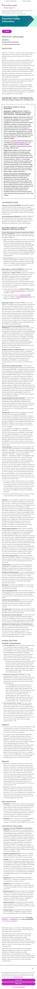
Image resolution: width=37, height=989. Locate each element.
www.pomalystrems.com (18, 291)
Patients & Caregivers (26, 1)
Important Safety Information (10, 42)
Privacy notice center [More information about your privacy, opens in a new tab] (18, 977)
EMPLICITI (14, 919)
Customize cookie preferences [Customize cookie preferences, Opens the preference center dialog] (18, 987)
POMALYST (5, 919)
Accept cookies (18, 980)
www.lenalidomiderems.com (24, 297)
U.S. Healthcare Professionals (10, 1)
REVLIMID (29, 917)
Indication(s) (5, 40)
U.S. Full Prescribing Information (11, 44)
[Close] (32, 968)
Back (7, 31)
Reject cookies (18, 983)
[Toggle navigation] (33, 6)
